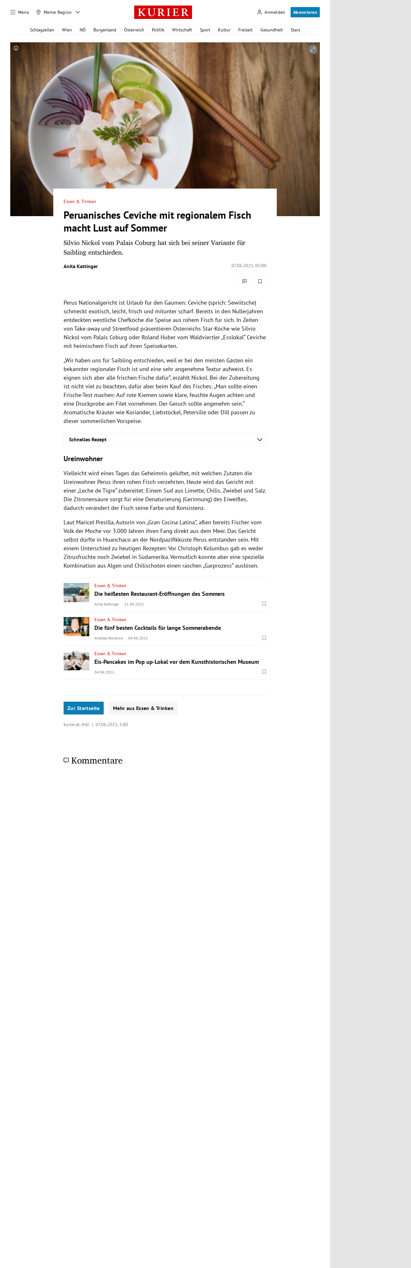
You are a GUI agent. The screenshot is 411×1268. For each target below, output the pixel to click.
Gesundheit (271, 30)
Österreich (134, 30)
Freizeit (245, 30)
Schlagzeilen (42, 30)
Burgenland (104, 30)
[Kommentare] (244, 281)
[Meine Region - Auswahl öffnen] (77, 12)
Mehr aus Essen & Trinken (143, 708)
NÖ (83, 30)
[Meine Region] (53, 12)
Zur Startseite (83, 708)
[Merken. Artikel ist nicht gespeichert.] (260, 281)
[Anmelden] (271, 12)
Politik (158, 30)
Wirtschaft (182, 30)
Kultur (224, 30)
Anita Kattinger (81, 266)
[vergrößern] (312, 49)
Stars (295, 30)
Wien (67, 30)
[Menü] (19, 12)
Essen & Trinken (80, 201)
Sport (205, 30)
